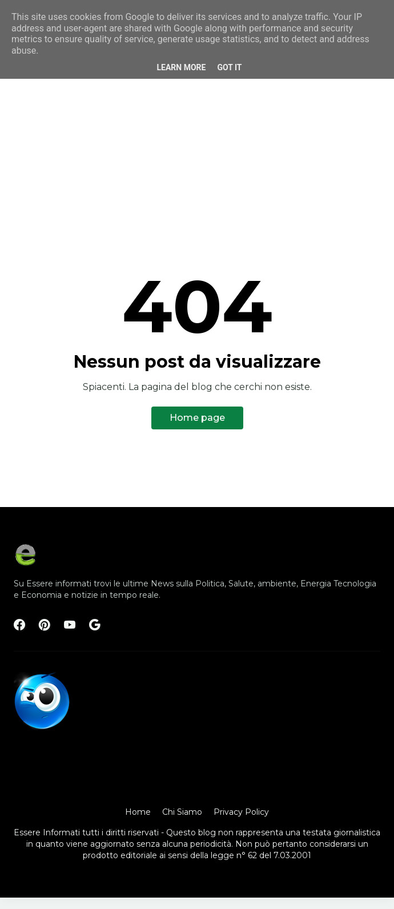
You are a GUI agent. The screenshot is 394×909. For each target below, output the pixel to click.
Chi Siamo (182, 812)
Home (138, 812)
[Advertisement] (197, 127)
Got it (229, 67)
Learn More (181, 67)
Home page (197, 417)
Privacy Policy (241, 812)
